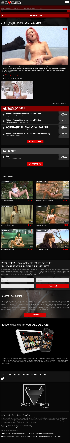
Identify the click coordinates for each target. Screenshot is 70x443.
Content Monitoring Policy (18, 433)
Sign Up (3, 415)
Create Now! (53, 286)
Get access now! (35, 141)
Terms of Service (16, 415)
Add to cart (33, 164)
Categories (8, 8)
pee (18, 75)
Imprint (26, 374)
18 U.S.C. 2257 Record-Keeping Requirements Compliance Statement (18, 427)
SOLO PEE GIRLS (17, 8)
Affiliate (43, 374)
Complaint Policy (5, 433)
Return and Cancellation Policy (29, 436)
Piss (15, 75)
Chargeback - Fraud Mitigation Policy (45, 433)
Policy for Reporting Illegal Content (10, 436)
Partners (34, 374)
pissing (12, 75)
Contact (8, 374)
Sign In (8, 415)
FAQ (2, 374)
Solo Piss (7, 75)
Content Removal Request (45, 436)
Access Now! (35, 315)
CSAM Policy (30, 433)
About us (17, 374)
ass (21, 75)
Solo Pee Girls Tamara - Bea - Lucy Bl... (34, 8)
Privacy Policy (26, 415)
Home (2, 8)
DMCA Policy (57, 436)
